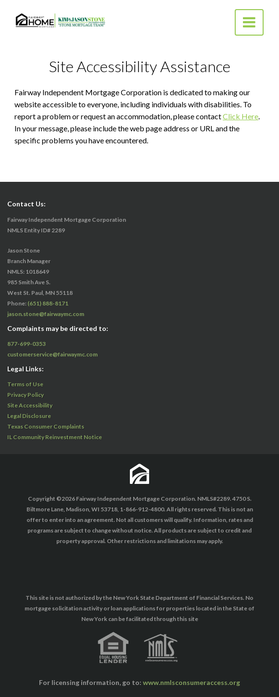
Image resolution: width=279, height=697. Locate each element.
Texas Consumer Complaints (45, 426)
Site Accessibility (29, 405)
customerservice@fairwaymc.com (52, 354)
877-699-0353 (26, 343)
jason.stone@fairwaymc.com (45, 313)
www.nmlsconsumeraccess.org (191, 682)
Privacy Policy (25, 394)
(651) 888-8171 (47, 303)
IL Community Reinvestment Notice (54, 437)
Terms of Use (25, 384)
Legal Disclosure (29, 415)
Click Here (240, 116)
